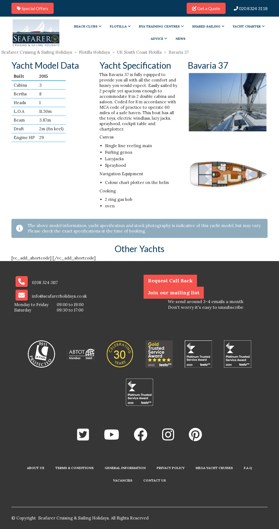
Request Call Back (170, 280)
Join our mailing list (173, 292)
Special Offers (32, 8)
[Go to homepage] (35, 32)
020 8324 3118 (251, 8)
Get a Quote (206, 8)
